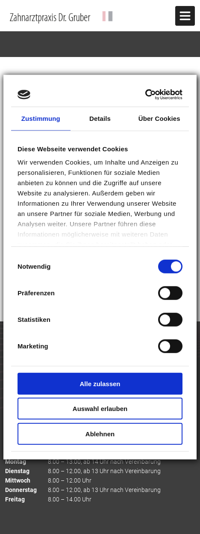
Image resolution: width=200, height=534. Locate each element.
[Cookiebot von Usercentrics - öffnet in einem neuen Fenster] (145, 94)
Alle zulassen (99, 383)
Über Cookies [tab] (159, 118)
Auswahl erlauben (100, 408)
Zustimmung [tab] (40, 118)
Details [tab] (100, 118)
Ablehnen (100, 433)
